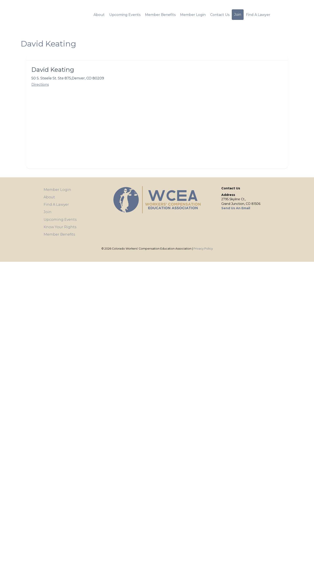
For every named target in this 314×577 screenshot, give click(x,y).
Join (237, 14)
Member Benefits (160, 15)
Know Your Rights (60, 227)
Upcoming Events (124, 15)
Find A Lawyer (258, 15)
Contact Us (219, 15)
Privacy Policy (203, 248)
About (99, 15)
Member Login (193, 15)
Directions (40, 84)
